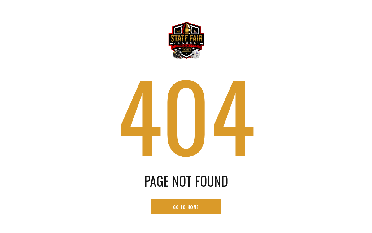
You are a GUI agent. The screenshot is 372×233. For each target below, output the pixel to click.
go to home (186, 207)
